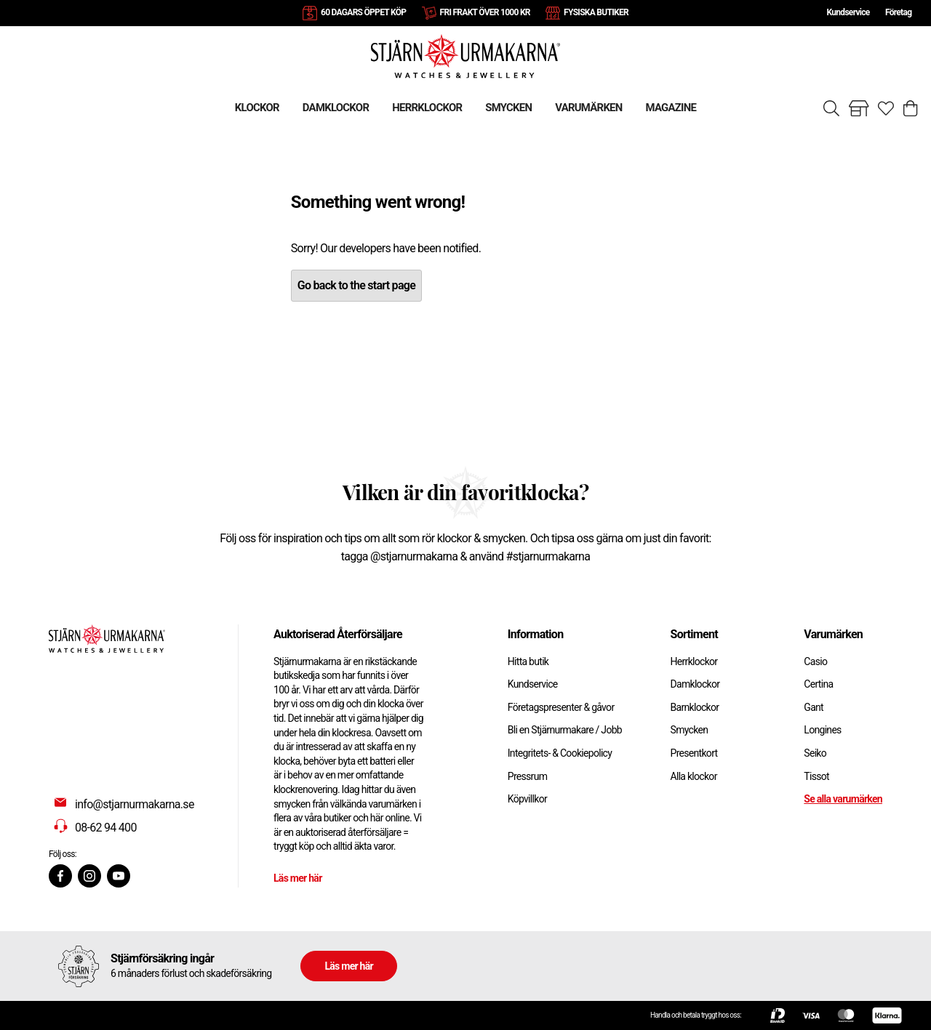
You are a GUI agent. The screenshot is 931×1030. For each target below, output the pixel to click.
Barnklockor (695, 707)
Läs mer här (297, 878)
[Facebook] (60, 876)
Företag (898, 12)
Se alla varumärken (843, 799)
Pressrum (527, 776)
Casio (815, 661)
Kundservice (847, 12)
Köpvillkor (527, 799)
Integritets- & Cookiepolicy (560, 753)
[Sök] (831, 108)
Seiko (815, 753)
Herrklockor (694, 661)
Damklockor (695, 684)
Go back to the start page (356, 285)
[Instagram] (89, 876)
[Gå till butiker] (859, 108)
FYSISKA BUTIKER (596, 12)
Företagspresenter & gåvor (561, 707)
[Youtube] (118, 876)
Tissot (816, 776)
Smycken (689, 730)
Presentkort (694, 753)
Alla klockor (694, 776)
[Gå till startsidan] (465, 56)
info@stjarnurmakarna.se (134, 804)
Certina (818, 684)
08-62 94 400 (106, 827)
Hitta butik (528, 661)
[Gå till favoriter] (886, 108)
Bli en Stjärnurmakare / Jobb (565, 730)
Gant (813, 707)
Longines (822, 730)
